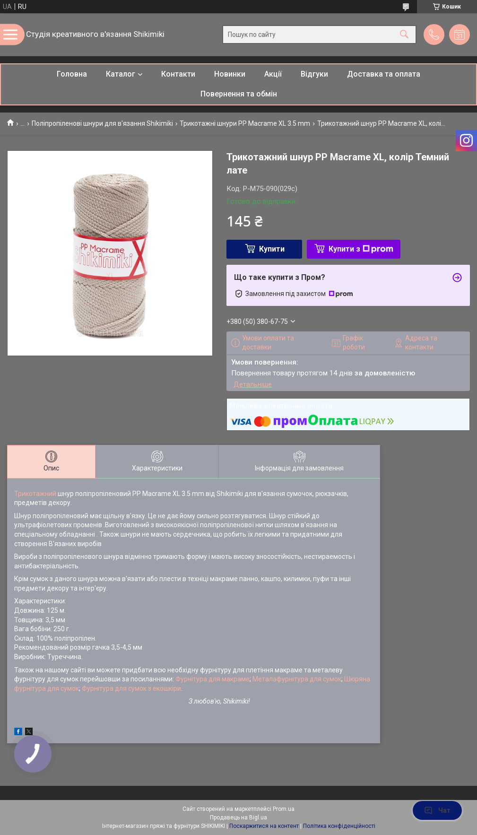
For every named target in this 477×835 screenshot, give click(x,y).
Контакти (178, 74)
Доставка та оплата (383, 74)
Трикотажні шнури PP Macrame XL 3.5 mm (245, 123)
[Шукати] (404, 34)
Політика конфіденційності (339, 826)
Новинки (229, 74)
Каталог (120, 74)
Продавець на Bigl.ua (238, 817)
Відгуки (314, 74)
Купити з (361, 248)
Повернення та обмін (238, 93)
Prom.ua (284, 809)
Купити (272, 248)
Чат (437, 810)
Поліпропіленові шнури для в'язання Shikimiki (102, 123)
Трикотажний (36, 493)
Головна (72, 74)
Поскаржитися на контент (264, 826)
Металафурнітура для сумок (296, 679)
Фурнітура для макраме (212, 679)
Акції (273, 74)
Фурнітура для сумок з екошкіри (131, 688)
